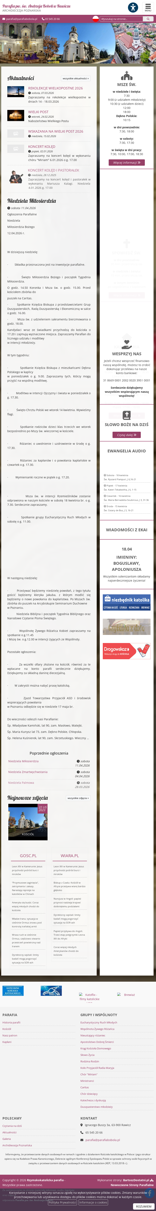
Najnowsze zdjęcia (27, 797)
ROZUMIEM (144, 1206)
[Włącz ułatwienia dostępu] (133, 7)
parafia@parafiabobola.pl (21, 19)
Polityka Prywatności (62, 1202)
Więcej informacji (126, 162)
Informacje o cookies (93, 1202)
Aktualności (20, 78)
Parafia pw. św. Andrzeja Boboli (36, 7)
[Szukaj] (148, 18)
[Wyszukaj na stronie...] (121, 18)
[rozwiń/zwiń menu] (148, 7)
